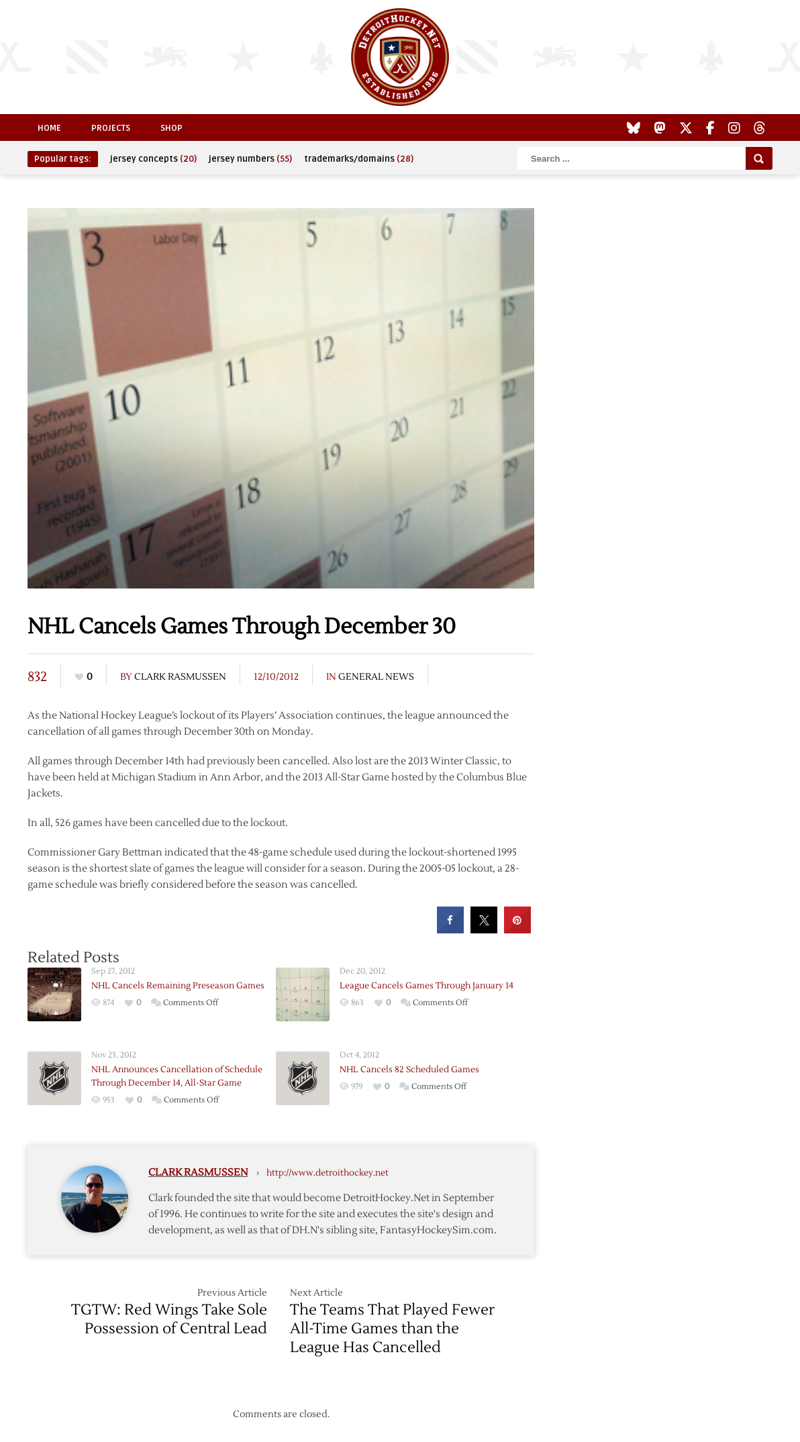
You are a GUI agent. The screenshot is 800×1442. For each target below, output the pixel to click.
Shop (171, 128)
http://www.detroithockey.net (327, 1173)
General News (376, 677)
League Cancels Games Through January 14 (426, 985)
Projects (110, 128)
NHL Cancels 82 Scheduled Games (409, 1069)
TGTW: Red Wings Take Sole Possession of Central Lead (169, 1319)
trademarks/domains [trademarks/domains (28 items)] (358, 159)
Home (49, 128)
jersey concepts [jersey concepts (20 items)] (153, 159)
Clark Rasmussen (180, 677)
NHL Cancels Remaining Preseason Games (177, 985)
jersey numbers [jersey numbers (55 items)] (250, 159)
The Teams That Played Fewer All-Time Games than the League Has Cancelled (392, 1328)
